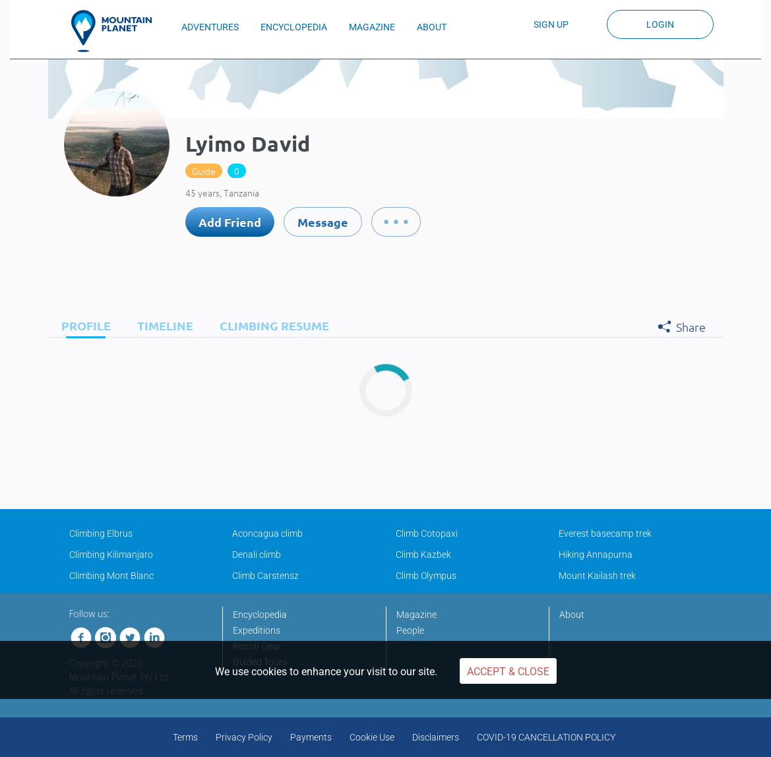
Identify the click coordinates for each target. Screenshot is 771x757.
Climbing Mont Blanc (111, 575)
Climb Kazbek (423, 554)
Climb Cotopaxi (427, 533)
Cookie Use (372, 737)
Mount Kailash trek (597, 575)
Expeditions (256, 630)
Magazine (416, 614)
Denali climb (256, 554)
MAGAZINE (372, 27)
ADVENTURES (210, 27)
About (571, 614)
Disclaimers (435, 737)
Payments (311, 737)
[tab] (82, 325)
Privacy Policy (244, 737)
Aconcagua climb (267, 533)
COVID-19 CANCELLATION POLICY (546, 737)
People (410, 630)
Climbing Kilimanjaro (111, 554)
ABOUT (432, 27)
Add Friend (230, 221)
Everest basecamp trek (605, 533)
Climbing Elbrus (101, 533)
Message (322, 221)
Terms (185, 737)
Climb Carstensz (265, 575)
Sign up (551, 24)
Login (660, 24)
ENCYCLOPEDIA (294, 27)
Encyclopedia (260, 614)
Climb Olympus (426, 575)
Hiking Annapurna (595, 554)
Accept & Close (508, 671)
